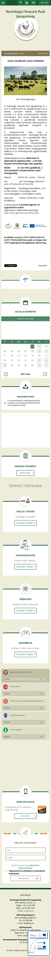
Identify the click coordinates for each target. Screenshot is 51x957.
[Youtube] (27, 3)
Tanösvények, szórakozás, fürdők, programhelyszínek (27, 701)
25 (5, 365)
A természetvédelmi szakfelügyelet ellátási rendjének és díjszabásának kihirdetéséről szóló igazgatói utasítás (23, 402)
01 (32, 346)
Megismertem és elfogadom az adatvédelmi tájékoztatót (27, 872)
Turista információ (16, 730)
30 (39, 365)
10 (46, 351)
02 (39, 346)
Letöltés (24, 816)
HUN (42, 3)
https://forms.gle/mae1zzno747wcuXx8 (21, 213)
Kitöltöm (25, 473)
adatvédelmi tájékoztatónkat (29, 866)
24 (46, 360)
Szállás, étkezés (15, 686)
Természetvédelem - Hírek (14, 53)
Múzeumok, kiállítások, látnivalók (20, 672)
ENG (46, 3)
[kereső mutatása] (33, 3)
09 (39, 351)
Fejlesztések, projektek (17, 715)
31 (46, 365)
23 (39, 360)
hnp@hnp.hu (29, 911)
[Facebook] (20, 3)
